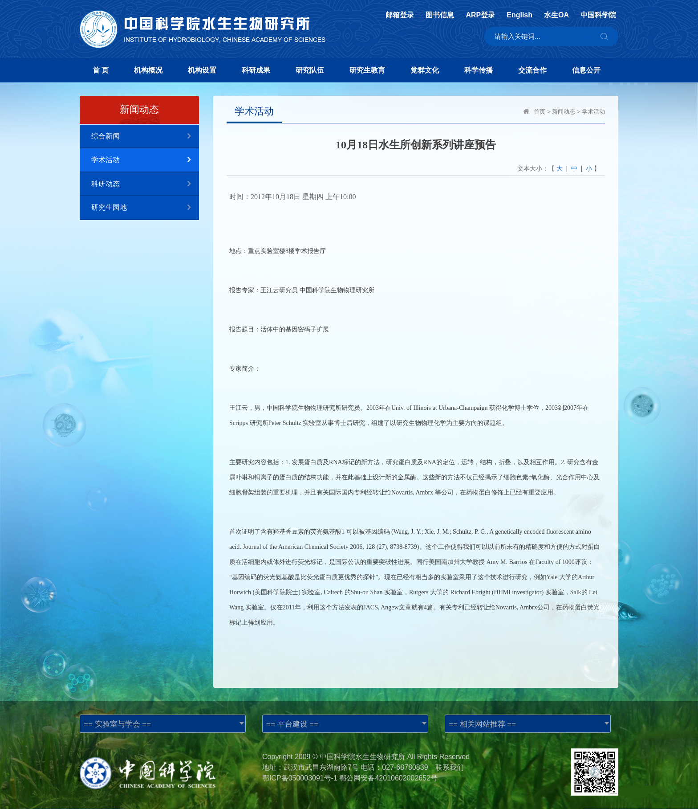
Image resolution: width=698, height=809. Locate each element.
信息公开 (586, 70)
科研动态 (145, 184)
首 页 (101, 70)
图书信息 (440, 15)
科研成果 (256, 70)
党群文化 (424, 70)
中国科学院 (598, 15)
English (519, 15)
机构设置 (202, 70)
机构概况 (148, 70)
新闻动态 (563, 111)
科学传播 (478, 70)
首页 (539, 111)
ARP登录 (480, 15)
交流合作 (532, 70)
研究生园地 (145, 208)
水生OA (556, 15)
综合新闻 (145, 136)
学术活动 (145, 160)
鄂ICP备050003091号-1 (299, 778)
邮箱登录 (400, 15)
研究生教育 (367, 70)
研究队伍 (310, 70)
